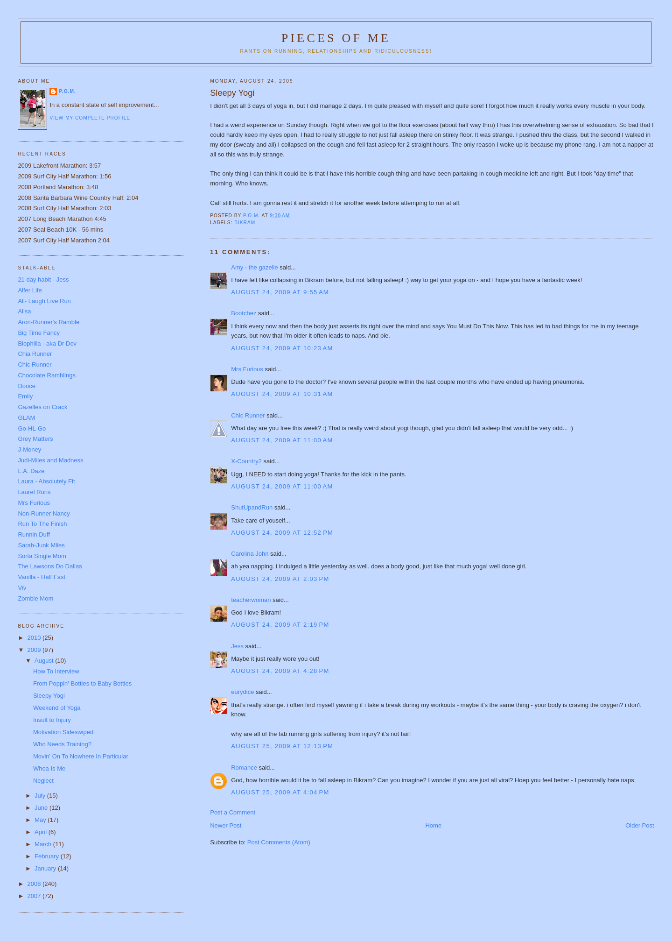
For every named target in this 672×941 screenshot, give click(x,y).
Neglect (43, 780)
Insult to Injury (52, 719)
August (45, 660)
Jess (237, 646)
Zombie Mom (35, 598)
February (48, 856)
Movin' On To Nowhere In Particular (80, 756)
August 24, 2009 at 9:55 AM (280, 292)
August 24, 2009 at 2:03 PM (280, 578)
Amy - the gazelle (254, 267)
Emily (25, 396)
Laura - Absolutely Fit (46, 481)
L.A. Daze (31, 470)
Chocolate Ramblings (47, 375)
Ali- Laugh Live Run (44, 300)
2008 (34, 883)
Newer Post (225, 825)
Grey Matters (35, 438)
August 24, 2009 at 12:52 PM (282, 532)
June (42, 807)
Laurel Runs (34, 491)
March (44, 844)
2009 (34, 649)
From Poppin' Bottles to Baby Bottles (82, 683)
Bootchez (243, 313)
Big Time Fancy (39, 332)
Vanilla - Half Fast (41, 576)
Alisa (24, 311)
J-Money (29, 449)
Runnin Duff (33, 534)
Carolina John (249, 553)
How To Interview (56, 671)
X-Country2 (246, 461)
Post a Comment (232, 812)
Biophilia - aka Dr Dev (47, 343)
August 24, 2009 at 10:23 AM (282, 348)
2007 (34, 895)
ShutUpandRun (252, 507)
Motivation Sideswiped (63, 732)
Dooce (26, 385)
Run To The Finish (42, 523)
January (46, 868)
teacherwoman (251, 599)
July (41, 795)
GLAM (26, 417)
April (42, 831)
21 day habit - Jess (43, 279)
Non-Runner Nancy (44, 513)
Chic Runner (248, 415)
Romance (244, 767)
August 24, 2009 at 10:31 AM (282, 393)
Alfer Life (30, 290)
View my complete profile (89, 117)
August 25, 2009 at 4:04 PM (280, 792)
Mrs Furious (247, 369)
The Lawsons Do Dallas (50, 566)
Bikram (244, 222)
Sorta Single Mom (42, 555)
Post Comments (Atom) (278, 842)
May (41, 819)
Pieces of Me (336, 38)
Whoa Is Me (49, 768)
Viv (22, 587)
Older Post (639, 825)
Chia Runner (35, 353)
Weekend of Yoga (57, 707)
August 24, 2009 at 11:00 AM (282, 440)
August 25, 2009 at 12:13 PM (282, 746)
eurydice (242, 691)
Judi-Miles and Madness (50, 460)
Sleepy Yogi (49, 695)
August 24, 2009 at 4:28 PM (280, 670)
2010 (34, 637)
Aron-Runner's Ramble (48, 321)
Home (433, 825)
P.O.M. (67, 91)
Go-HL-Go (32, 428)
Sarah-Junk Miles (41, 545)
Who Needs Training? (62, 744)
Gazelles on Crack (42, 406)
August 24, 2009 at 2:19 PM (280, 624)
